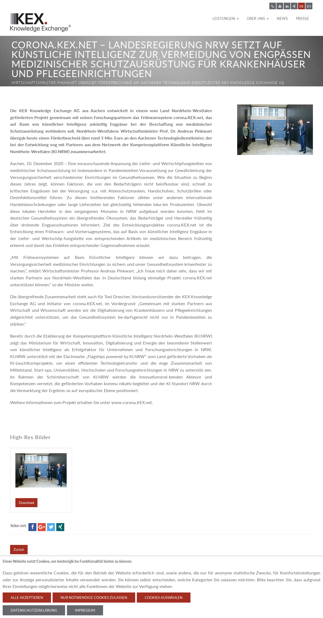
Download (26, 503)
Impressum (85, 610)
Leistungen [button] (225, 18)
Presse (302, 18)
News (282, 18)
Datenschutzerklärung (34, 610)
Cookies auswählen (163, 597)
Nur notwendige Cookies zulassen (94, 597)
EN (309, 6)
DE (301, 6)
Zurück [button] (19, 549)
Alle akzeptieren (27, 597)
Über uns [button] (258, 18)
